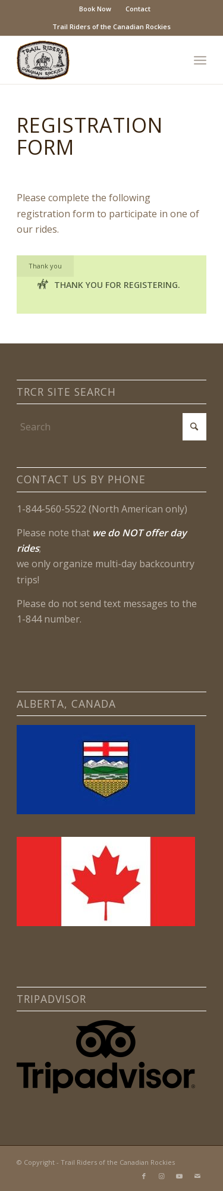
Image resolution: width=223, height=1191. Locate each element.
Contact (137, 8)
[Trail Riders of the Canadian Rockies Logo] (92, 60)
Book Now (95, 8)
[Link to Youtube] (180, 1176)
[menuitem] (95, 9)
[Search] (111, 426)
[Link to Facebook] (144, 1176)
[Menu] (200, 60)
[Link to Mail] (197, 1176)
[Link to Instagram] (162, 1176)
